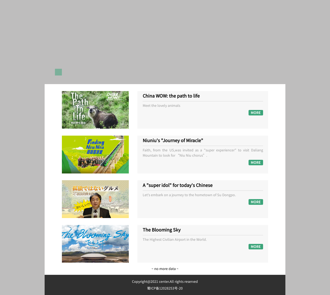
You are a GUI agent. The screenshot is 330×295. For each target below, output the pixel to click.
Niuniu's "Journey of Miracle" (173, 140)
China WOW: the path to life (171, 96)
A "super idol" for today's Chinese (178, 185)
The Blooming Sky (162, 230)
